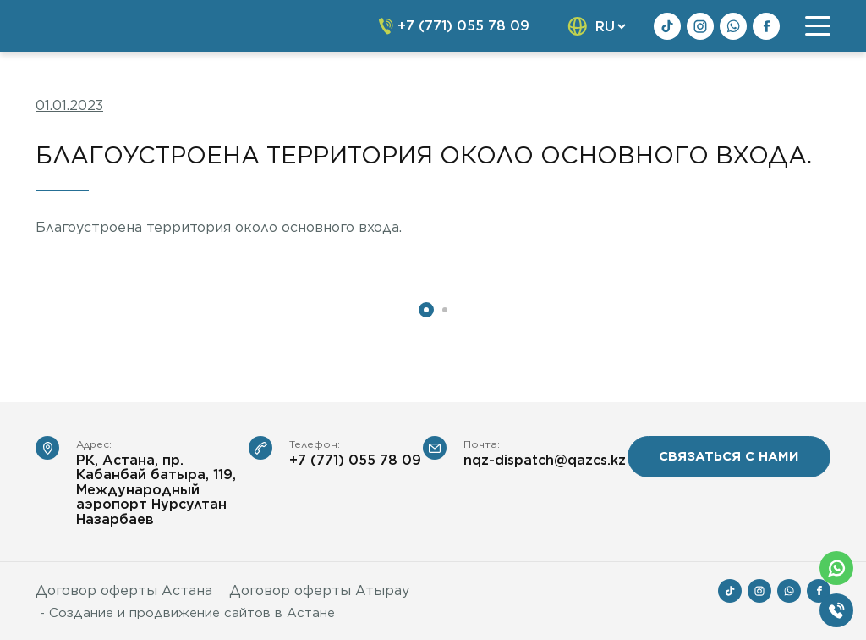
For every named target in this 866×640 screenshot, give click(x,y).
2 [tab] (444, 309)
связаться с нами (729, 456)
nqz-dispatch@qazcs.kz (544, 460)
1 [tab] (426, 309)
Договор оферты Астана (124, 590)
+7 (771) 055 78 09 (355, 460)
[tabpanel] (159, 274)
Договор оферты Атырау (319, 590)
